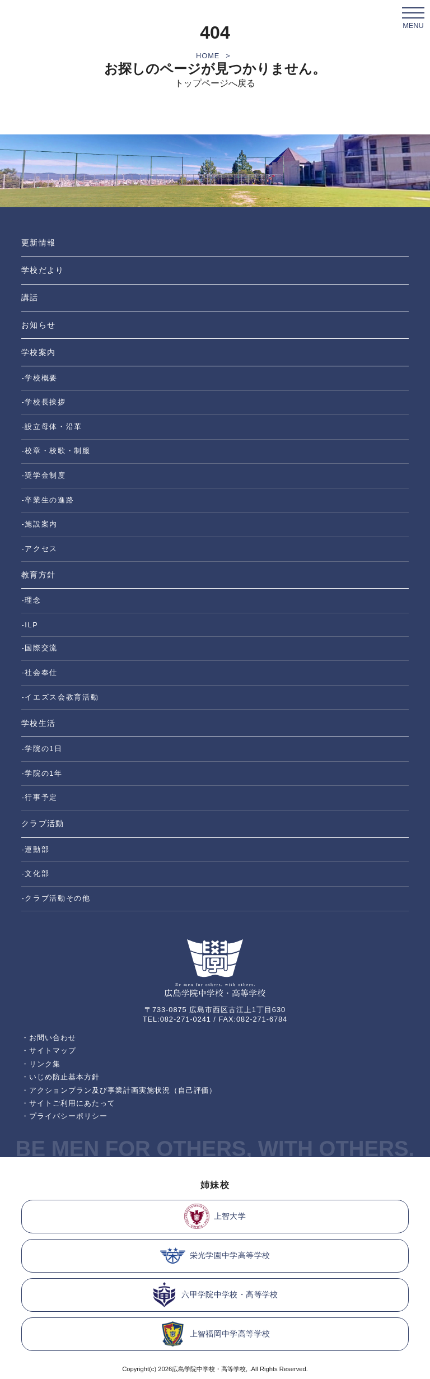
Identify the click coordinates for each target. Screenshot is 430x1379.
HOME (207, 56)
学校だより (42, 269)
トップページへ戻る (215, 83)
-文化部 (35, 873)
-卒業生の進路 (47, 500)
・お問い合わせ (48, 1037)
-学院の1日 (41, 748)
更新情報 (38, 242)
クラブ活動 (42, 823)
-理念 (31, 600)
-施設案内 (39, 524)
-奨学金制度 (43, 475)
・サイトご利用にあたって (68, 1103)
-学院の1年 (41, 773)
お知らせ (38, 324)
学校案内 (38, 352)
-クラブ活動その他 (55, 898)
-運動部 (35, 849)
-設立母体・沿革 (51, 426)
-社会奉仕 (39, 672)
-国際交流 (39, 648)
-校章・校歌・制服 (55, 450)
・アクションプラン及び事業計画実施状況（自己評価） (119, 1090)
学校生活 (38, 723)
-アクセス (39, 548)
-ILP (29, 625)
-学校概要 (39, 378)
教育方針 (38, 574)
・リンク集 (40, 1064)
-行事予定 (39, 797)
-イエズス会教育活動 (60, 697)
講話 (29, 297)
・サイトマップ (48, 1050)
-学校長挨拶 (43, 402)
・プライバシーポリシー (64, 1116)
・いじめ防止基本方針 (60, 1077)
